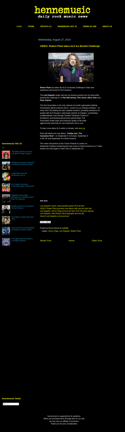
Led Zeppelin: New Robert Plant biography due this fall (62, 213)
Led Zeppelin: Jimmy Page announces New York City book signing (67, 211)
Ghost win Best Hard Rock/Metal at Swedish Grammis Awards (22, 229)
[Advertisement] (21, 67)
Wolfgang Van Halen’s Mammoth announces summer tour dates (22, 163)
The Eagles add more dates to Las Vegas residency (22, 240)
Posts (6, 404)
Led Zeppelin (64, 231)
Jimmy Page (53, 231)
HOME (19, 26)
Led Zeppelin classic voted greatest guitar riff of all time (62, 206)
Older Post (97, 240)
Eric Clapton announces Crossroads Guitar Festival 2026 (22, 185)
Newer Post (45, 240)
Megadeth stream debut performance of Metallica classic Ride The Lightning (22, 197)
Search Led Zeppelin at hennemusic (54, 216)
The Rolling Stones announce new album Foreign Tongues (21, 152)
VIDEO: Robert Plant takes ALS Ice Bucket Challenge (70, 46)
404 (3, 147)
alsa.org (81, 128)
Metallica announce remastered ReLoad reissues (22, 207)
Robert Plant (76, 231)
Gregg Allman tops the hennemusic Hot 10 (19, 174)
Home (71, 240)
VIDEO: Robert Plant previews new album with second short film (66, 208)
